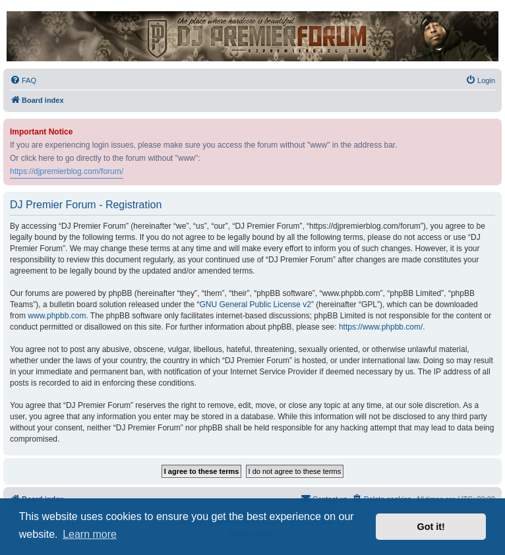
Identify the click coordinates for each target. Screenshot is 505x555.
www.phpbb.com (57, 315)
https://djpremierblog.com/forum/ (66, 171)
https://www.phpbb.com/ (381, 327)
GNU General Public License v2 (255, 304)
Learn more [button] (90, 534)
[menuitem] (23, 80)
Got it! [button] (431, 526)
